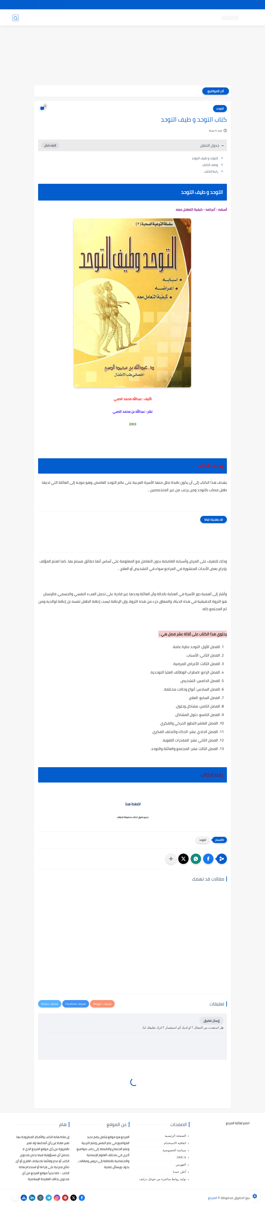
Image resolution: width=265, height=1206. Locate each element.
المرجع (212, 1198)
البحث (192, 4)
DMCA (181, 1157)
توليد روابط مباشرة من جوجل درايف (162, 1179)
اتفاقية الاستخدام (175, 1143)
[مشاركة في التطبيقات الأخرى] (171, 859)
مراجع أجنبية (66, 18)
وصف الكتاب (210, 165)
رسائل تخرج (85, 18)
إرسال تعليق (211, 1021)
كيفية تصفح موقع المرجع (216, 4)
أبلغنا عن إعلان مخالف (156, 4)
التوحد (220, 108)
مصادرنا (178, 4)
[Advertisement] (132, 56)
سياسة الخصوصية (174, 1150)
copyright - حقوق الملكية (121, 4)
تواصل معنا (244, 4)
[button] (208, 859)
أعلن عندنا (179, 1171)
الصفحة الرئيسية (175, 1135)
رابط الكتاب (211, 171)
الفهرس (181, 1164)
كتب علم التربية (163, 18)
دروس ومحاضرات (41, 18)
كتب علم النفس (188, 18)
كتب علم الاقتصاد (108, 18)
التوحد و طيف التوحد (205, 158)
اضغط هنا (132, 804)
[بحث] (15, 18)
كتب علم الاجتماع (136, 18)
